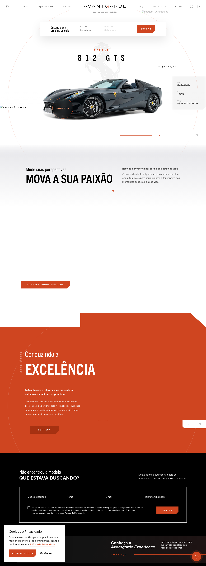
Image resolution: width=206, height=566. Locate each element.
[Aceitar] (22, 553)
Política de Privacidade (42, 544)
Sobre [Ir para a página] (25, 6)
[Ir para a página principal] (105, 6)
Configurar (46, 553)
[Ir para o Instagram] (191, 6)
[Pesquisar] (7, 6)
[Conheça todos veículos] (45, 285)
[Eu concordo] (87, 510)
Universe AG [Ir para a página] (159, 6)
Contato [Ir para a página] (179, 6)
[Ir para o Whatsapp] (196, 556)
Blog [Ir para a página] (141, 6)
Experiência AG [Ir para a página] (45, 6)
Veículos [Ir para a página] (67, 6)
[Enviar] (167, 510)
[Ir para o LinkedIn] (199, 6)
